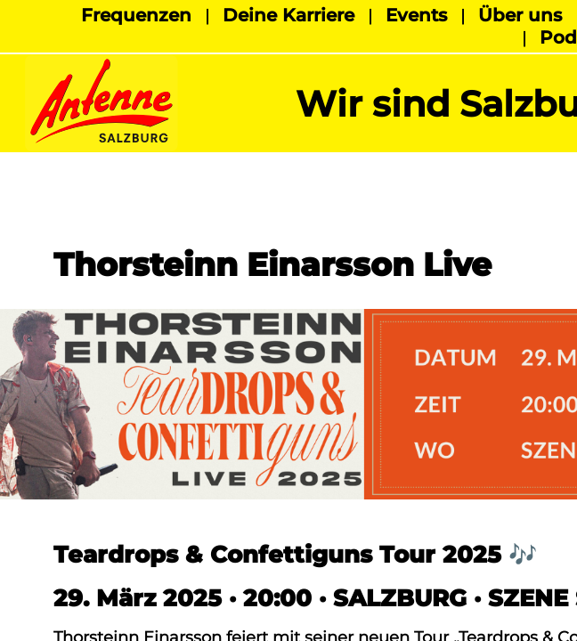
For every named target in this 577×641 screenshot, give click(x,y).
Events (416, 15)
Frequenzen (136, 15)
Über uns (520, 15)
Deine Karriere (288, 15)
